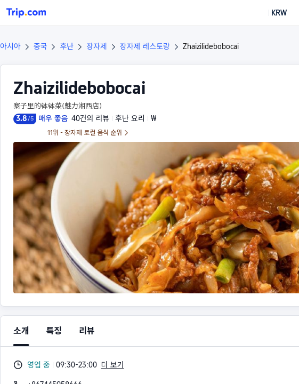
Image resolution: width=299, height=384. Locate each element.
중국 (40, 46)
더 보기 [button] (112, 365)
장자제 (96, 46)
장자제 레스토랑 (145, 46)
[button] (271, 13)
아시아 (10, 46)
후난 (67, 46)
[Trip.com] (26, 13)
